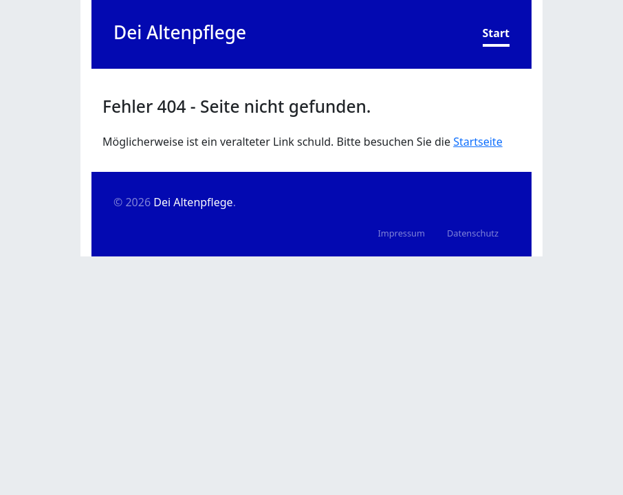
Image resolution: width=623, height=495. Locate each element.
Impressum (401, 233)
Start (496, 33)
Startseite (478, 141)
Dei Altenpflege (192, 202)
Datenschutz (473, 233)
